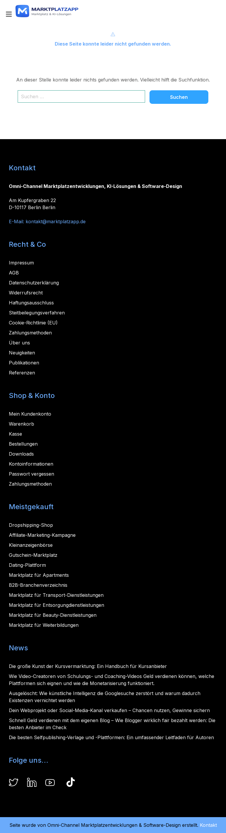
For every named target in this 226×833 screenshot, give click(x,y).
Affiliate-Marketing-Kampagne (42, 535)
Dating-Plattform (27, 565)
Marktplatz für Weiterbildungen (44, 625)
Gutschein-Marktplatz (33, 555)
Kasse (15, 434)
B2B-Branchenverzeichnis (38, 585)
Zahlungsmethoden (30, 333)
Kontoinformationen (31, 464)
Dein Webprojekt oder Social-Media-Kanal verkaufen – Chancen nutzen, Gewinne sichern (109, 710)
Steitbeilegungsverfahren (37, 313)
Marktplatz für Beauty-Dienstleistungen (53, 615)
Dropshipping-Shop (31, 525)
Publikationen (24, 363)
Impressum (21, 263)
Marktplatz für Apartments (39, 575)
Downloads (21, 454)
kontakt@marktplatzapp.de (56, 221)
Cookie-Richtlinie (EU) (33, 323)
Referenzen (22, 373)
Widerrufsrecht (26, 293)
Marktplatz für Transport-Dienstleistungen (56, 595)
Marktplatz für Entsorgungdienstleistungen (56, 605)
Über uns (19, 343)
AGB (14, 273)
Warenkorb (21, 424)
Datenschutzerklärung (34, 283)
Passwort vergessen (31, 474)
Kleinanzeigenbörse (31, 545)
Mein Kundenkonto (30, 414)
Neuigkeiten (22, 353)
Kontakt (208, 825)
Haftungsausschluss (31, 303)
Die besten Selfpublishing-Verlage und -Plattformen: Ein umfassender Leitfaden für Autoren (111, 737)
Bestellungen (23, 444)
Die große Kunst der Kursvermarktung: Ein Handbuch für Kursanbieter (88, 666)
